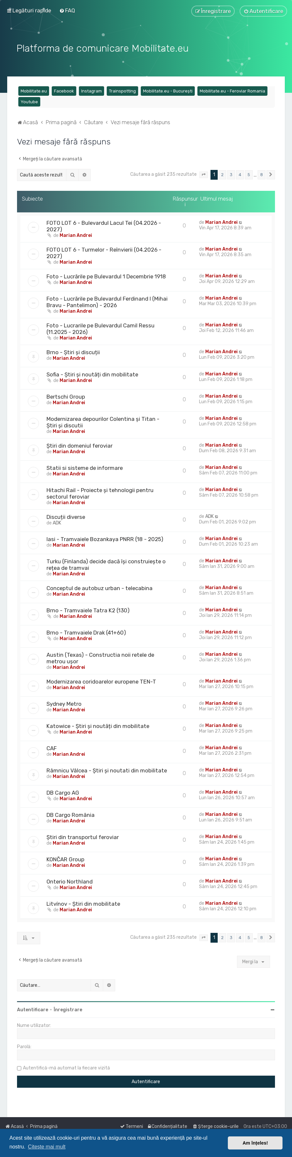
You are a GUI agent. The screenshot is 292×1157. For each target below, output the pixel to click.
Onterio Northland (69, 880)
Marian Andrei (76, 234)
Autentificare (32, 1009)
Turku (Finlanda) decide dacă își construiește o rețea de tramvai (106, 563)
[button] (203, 174)
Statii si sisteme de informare (84, 467)
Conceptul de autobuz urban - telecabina (99, 587)
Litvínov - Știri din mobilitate (83, 903)
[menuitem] (67, 10)
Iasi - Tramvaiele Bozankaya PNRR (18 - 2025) (104, 538)
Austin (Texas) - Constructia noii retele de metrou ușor (100, 657)
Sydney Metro (64, 703)
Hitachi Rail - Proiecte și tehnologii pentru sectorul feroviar (100, 492)
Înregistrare (68, 1009)
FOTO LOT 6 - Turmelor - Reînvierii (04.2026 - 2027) (103, 251)
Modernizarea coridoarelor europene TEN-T (101, 680)
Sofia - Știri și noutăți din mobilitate (92, 373)
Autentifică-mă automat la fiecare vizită (66, 1067)
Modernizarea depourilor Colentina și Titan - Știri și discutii (102, 421)
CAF (51, 747)
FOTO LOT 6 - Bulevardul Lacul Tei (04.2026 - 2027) (103, 225)
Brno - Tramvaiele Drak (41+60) (86, 631)
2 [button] (222, 173)
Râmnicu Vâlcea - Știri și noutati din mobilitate (106, 769)
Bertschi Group (65, 395)
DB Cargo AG (62, 791)
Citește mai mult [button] (46, 1146)
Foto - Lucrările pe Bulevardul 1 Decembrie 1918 (106, 275)
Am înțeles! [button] (255, 1143)
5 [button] (248, 173)
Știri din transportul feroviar (82, 836)
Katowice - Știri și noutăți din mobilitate (97, 725)
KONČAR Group (65, 858)
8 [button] (261, 173)
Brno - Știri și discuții (73, 351)
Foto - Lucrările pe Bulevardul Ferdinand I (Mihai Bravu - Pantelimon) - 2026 (107, 300)
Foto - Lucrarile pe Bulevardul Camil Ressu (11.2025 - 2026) (100, 327)
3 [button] (231, 173)
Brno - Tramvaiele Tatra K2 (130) (88, 609)
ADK (57, 522)
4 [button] (240, 173)
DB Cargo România (70, 814)
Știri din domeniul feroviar (79, 444)
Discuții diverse (65, 516)
